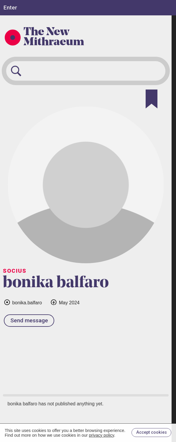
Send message (29, 320)
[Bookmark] (151, 99)
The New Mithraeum (54, 37)
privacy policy (101, 435)
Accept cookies (151, 432)
